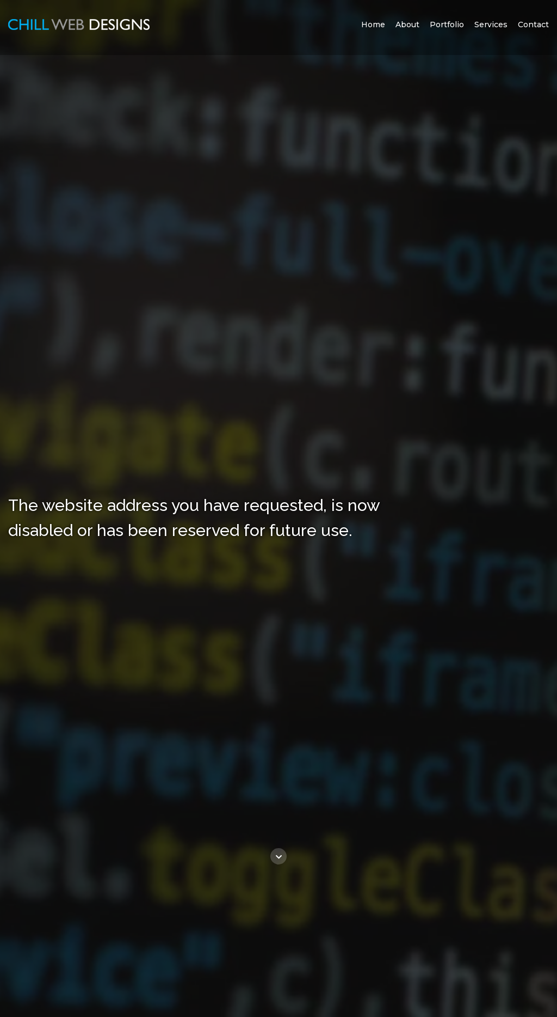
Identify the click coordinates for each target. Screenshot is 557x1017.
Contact (533, 24)
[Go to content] (278, 856)
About (407, 24)
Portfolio (447, 24)
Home (373, 24)
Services (491, 24)
